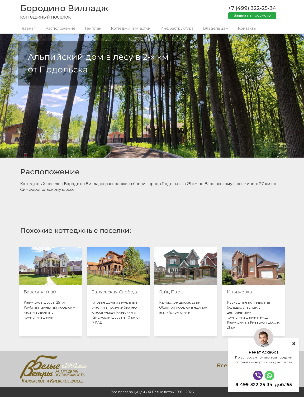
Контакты (247, 28)
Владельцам (215, 28)
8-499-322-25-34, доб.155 (263, 384)
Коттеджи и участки (131, 28)
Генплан (93, 28)
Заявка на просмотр (252, 15)
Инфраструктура (177, 28)
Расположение (60, 28)
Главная (28, 28)
